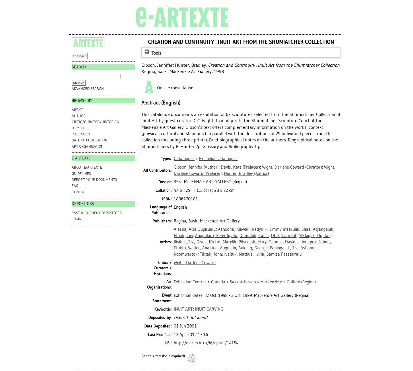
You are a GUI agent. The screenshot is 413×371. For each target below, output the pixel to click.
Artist (77, 110)
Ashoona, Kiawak (234, 229)
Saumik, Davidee (284, 241)
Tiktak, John (211, 254)
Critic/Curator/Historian (95, 122)
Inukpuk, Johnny (317, 241)
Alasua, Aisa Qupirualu (195, 229)
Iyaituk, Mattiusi (238, 254)
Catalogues (184, 158)
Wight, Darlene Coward (195, 262)
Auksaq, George (253, 247)
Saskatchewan (243, 282)
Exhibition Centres (190, 282)
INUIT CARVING (209, 309)
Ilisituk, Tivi (184, 241)
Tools (152, 53)
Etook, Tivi (183, 235)
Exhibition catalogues (218, 158)
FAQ (75, 185)
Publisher (81, 134)
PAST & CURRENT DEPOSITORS (97, 213)
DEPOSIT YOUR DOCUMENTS (94, 179)
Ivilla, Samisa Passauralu (279, 254)
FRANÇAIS (79, 56)
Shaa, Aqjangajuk (317, 229)
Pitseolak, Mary (253, 241)
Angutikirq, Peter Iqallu (216, 235)
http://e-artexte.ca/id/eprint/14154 (206, 343)
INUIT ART (183, 309)
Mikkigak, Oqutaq (315, 235)
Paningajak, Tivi (284, 247)
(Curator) (292, 167)
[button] (191, 358)
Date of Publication (90, 140)
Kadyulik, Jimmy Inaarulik (275, 229)
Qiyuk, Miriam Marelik (216, 241)
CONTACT (79, 192)
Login (76, 219)
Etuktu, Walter (187, 247)
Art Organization (88, 146)
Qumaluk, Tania (254, 235)
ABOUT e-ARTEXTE (87, 167)
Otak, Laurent (283, 235)
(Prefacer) (240, 167)
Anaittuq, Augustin (219, 247)
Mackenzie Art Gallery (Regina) (288, 282)
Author (79, 116)
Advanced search (88, 88)
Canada (218, 282)
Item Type (80, 128)
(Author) (196, 167)
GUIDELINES (81, 173)
